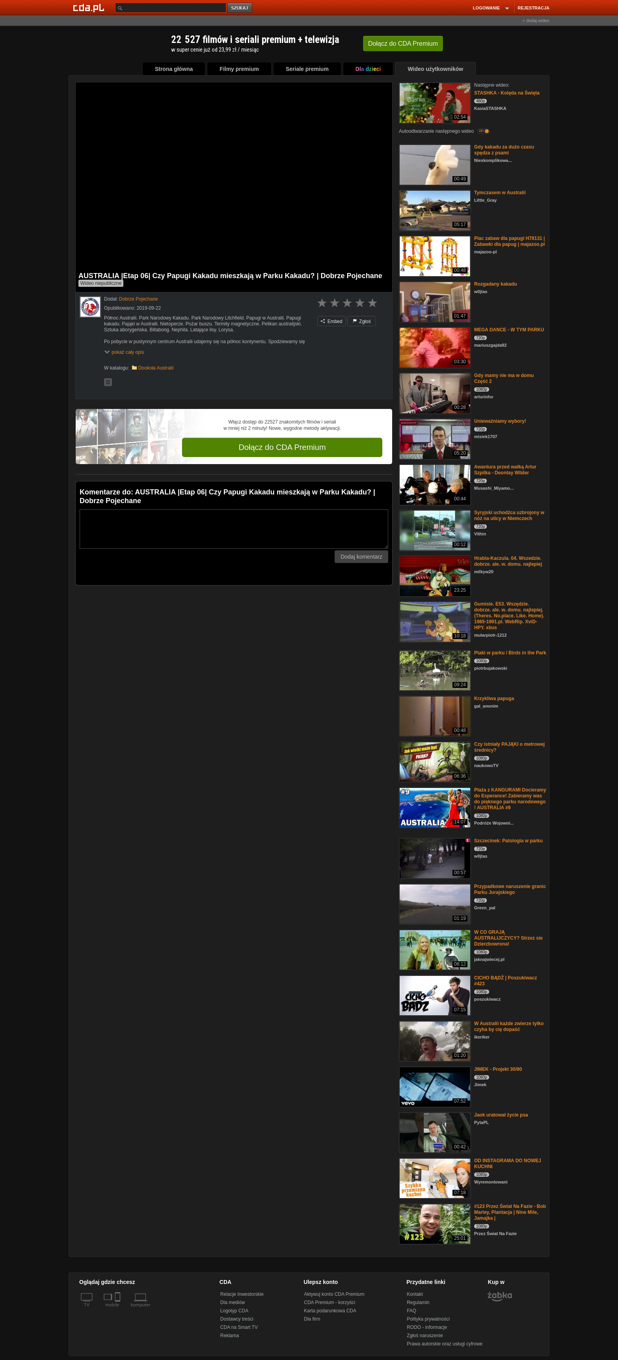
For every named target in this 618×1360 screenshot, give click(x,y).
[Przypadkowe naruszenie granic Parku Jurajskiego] (434, 903)
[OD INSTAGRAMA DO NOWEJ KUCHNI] (434, 1178)
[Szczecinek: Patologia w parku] (434, 858)
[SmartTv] (118, 1309)
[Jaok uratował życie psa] (434, 1132)
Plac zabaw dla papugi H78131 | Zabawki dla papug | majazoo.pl (509, 241)
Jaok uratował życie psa (501, 1115)
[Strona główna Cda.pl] (90, 7)
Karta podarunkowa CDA (330, 1311)
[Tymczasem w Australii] (434, 210)
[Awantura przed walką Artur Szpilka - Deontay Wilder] (434, 484)
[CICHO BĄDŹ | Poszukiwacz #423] (434, 995)
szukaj (240, 8)
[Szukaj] (170, 8)
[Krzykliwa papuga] (434, 716)
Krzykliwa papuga (494, 698)
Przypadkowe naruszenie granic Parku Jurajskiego (510, 889)
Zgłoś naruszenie (425, 1335)
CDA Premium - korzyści (329, 1302)
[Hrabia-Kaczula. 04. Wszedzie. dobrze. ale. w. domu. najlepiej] (434, 575)
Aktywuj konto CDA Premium (334, 1294)
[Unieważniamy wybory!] (434, 438)
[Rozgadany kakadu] (434, 301)
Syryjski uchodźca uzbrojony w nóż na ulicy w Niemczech (509, 515)
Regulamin (418, 1302)
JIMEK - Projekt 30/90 (498, 1069)
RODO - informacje (427, 1327)
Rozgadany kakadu (495, 284)
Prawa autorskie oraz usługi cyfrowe (444, 1344)
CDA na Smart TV (239, 1327)
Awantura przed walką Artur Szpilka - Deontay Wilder (505, 470)
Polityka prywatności (428, 1319)
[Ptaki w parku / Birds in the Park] (434, 670)
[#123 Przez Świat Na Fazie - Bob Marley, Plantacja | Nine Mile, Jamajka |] (434, 1223)
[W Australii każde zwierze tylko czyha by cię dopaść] (434, 1041)
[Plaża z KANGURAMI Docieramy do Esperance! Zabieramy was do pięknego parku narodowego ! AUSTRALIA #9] (434, 807)
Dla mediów (232, 1302)
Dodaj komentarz (361, 557)
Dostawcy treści (236, 1319)
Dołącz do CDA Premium (282, 447)
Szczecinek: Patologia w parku (508, 840)
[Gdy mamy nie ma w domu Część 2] (434, 392)
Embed (331, 321)
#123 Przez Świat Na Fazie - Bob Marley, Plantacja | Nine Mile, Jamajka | (510, 1212)
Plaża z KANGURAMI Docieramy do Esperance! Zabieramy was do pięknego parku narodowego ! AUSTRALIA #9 (510, 798)
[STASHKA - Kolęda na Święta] (434, 102)
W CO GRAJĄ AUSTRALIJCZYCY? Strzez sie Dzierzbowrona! (508, 938)
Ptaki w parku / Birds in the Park (510, 653)
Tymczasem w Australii (500, 192)
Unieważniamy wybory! (500, 421)
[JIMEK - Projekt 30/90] (434, 1086)
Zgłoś (362, 321)
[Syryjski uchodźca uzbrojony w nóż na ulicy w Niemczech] (434, 530)
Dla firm (312, 1319)
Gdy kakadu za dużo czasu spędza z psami (504, 150)
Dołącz (403, 43)
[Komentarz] (234, 529)
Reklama (229, 1335)
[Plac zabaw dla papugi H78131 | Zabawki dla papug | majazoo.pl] (434, 255)
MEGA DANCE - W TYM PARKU (509, 330)
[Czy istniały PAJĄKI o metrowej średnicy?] (434, 761)
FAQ (411, 1311)
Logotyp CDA (234, 1311)
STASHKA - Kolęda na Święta (507, 93)
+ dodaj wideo (536, 20)
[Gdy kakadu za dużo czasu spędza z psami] (434, 164)
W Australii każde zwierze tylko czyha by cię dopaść (509, 1026)
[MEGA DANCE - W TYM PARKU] (434, 347)
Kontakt (415, 1294)
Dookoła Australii (155, 368)
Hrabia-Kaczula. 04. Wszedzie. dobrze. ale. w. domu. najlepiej (508, 561)
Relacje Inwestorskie (242, 1294)
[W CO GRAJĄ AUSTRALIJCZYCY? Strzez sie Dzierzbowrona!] (434, 949)
